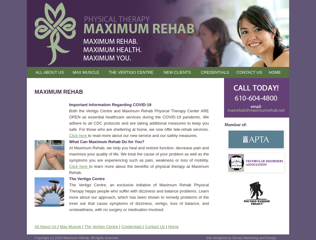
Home (173, 226)
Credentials (132, 226)
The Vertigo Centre (101, 226)
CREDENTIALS (215, 72)
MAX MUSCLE (86, 72)
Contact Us (155, 226)
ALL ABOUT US (49, 72)
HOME (275, 72)
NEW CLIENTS (177, 72)
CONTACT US (249, 72)
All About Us (46, 226)
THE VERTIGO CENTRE (131, 72)
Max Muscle (71, 226)
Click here (78, 135)
